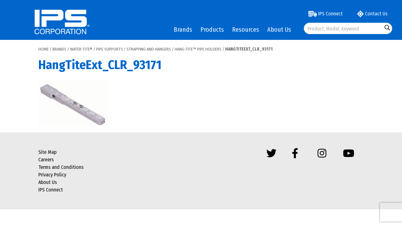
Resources (245, 29)
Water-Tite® (81, 49)
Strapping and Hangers (149, 49)
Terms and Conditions (61, 167)
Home (43, 49)
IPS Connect (325, 14)
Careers (46, 160)
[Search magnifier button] (387, 27)
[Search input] (343, 28)
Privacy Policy (52, 175)
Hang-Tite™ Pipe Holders (198, 49)
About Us (279, 29)
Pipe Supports (109, 49)
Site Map (47, 152)
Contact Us (372, 14)
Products (212, 29)
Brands (183, 29)
